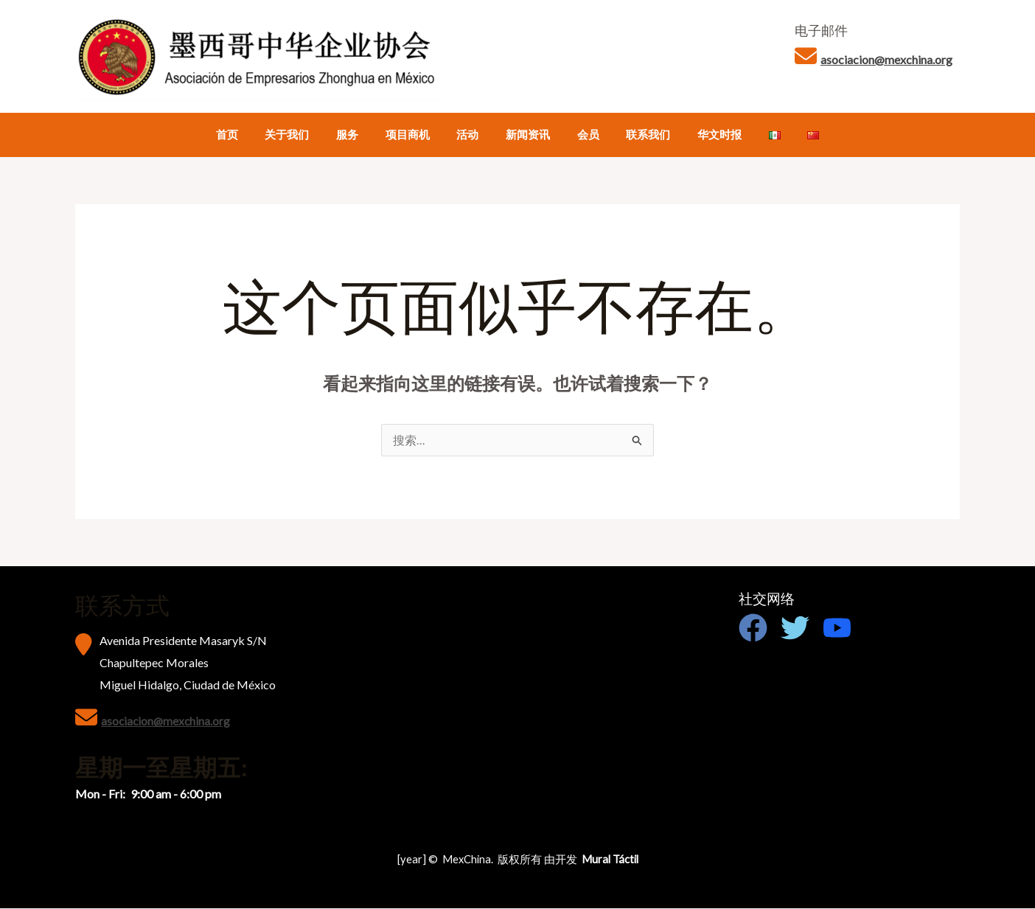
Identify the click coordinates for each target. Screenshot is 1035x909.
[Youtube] (837, 628)
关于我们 (307, 134)
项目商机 (417, 134)
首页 (251, 134)
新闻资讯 (528, 134)
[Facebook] (753, 628)
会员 (583, 134)
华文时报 (705, 134)
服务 (362, 134)
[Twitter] (795, 628)
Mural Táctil (610, 860)
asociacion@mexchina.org (886, 59)
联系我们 (638, 134)
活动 (472, 134)
